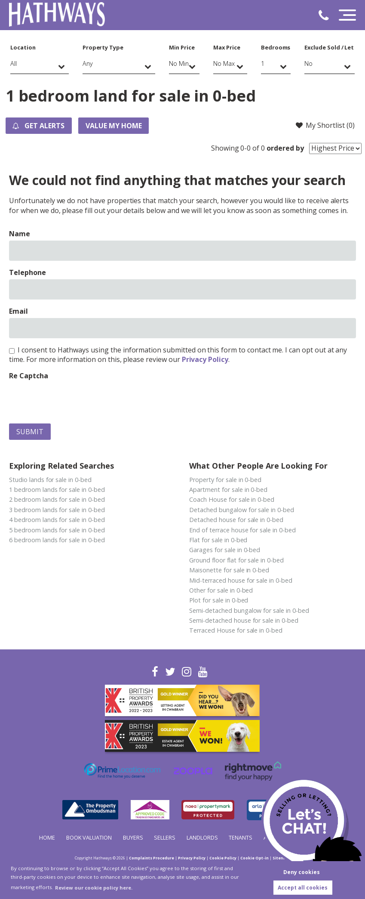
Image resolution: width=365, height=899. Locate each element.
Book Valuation (89, 837)
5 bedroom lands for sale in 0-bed (56, 530)
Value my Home (114, 125)
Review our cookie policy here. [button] (93, 887)
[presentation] (74, 400)
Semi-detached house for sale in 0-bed (243, 620)
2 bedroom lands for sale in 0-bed (56, 499)
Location (23, 47)
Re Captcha (28, 375)
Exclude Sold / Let (329, 47)
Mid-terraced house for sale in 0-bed (240, 580)
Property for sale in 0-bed (225, 480)
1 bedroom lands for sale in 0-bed (56, 489)
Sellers (164, 837)
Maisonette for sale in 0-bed (229, 570)
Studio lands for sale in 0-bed (50, 480)
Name (19, 233)
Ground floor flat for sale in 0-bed (236, 560)
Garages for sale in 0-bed (224, 550)
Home (47, 837)
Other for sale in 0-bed (221, 590)
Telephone (27, 272)
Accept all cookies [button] (303, 887)
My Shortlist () (324, 125)
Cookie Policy (222, 858)
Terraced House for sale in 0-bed (235, 630)
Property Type (103, 47)
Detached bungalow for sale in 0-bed (241, 510)
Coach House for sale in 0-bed (231, 499)
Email (18, 311)
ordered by (285, 148)
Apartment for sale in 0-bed (228, 489)
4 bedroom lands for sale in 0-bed (56, 520)
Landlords (202, 837)
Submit (29, 431)
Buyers (133, 837)
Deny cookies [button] (301, 872)
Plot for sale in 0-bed (218, 600)
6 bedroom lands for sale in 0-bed (56, 540)
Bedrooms (276, 47)
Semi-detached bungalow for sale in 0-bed (249, 610)
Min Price (182, 47)
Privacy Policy (205, 359)
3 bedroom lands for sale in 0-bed (56, 510)
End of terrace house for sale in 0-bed (242, 530)
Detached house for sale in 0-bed (236, 520)
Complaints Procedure (151, 858)
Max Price (226, 47)
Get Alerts (38, 125)
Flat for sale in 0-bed (218, 540)
